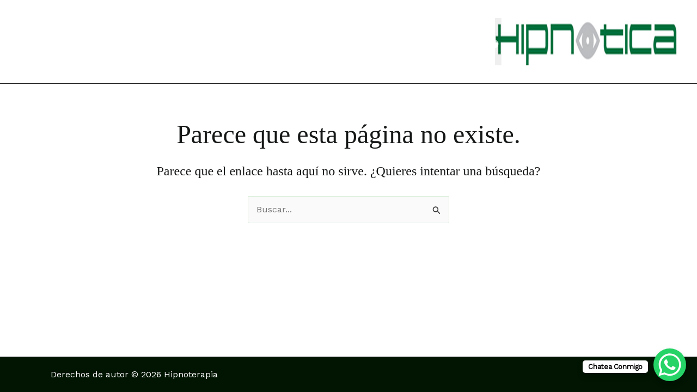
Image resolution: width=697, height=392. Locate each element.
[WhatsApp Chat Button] (669, 364)
